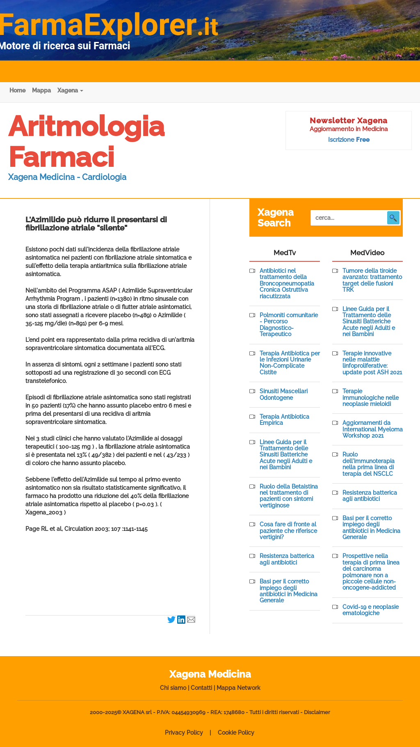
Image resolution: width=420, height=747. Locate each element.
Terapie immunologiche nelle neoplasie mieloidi (370, 397)
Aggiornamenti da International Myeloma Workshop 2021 (372, 429)
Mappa (41, 90)
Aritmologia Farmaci (86, 141)
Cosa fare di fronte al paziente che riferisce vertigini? (288, 530)
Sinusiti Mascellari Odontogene (284, 394)
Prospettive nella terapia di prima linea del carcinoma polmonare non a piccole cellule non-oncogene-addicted (370, 572)
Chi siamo (173, 688)
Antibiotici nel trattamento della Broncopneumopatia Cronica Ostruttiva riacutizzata (287, 284)
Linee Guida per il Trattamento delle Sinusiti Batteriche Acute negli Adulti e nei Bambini (286, 455)
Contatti (201, 688)
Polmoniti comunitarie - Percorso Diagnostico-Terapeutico (289, 324)
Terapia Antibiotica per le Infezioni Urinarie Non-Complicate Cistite (290, 363)
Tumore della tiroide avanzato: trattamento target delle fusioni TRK (372, 280)
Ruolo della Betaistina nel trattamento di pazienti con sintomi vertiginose (289, 496)
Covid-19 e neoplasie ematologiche (370, 610)
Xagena (70, 90)
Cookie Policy (236, 732)
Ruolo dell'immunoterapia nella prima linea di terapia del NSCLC (368, 464)
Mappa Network (238, 688)
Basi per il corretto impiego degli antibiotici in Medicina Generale (288, 591)
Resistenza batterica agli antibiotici (287, 559)
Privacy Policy (184, 732)
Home (17, 90)
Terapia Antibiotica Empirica (284, 420)
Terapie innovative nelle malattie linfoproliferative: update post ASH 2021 (372, 363)
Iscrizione (349, 139)
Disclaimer (317, 712)
